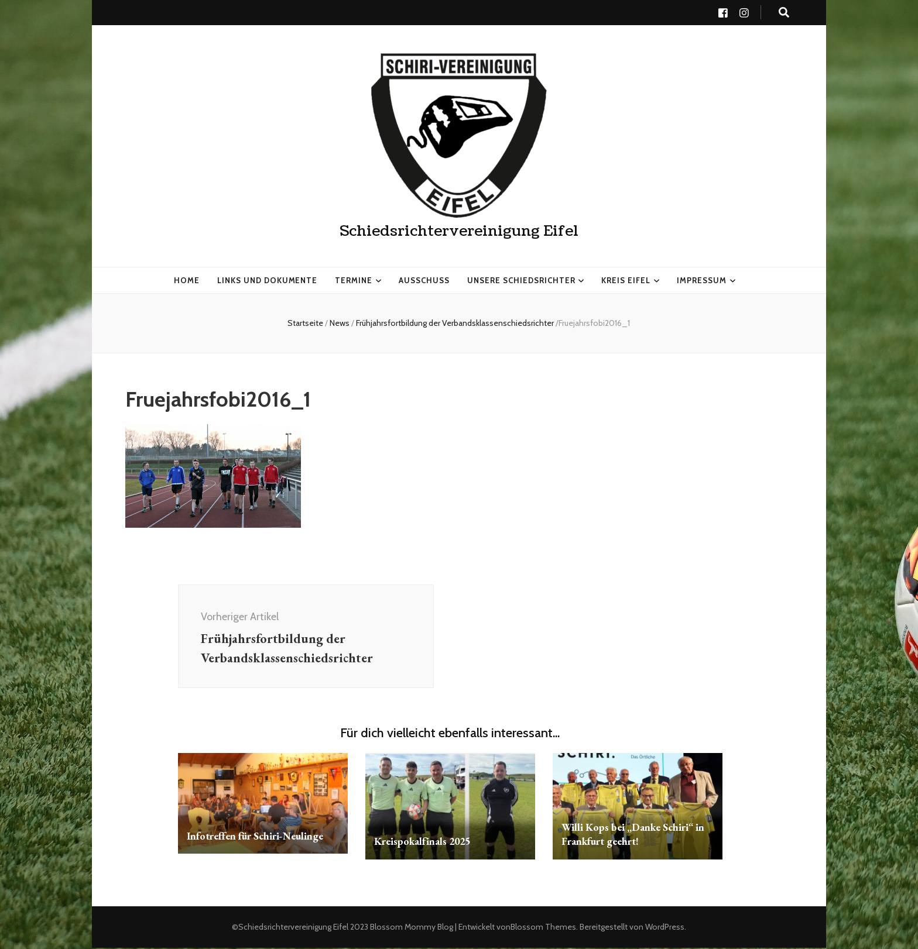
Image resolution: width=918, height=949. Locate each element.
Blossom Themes (543, 928)
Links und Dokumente (267, 279)
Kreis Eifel (625, 279)
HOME (187, 279)
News (340, 323)
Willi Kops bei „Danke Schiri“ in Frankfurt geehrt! (633, 835)
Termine (353, 279)
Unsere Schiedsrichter (521, 279)
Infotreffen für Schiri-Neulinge (255, 837)
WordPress (664, 928)
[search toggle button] (784, 12)
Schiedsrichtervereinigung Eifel (459, 231)
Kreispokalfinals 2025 (424, 842)
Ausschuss (424, 279)
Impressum (702, 279)
